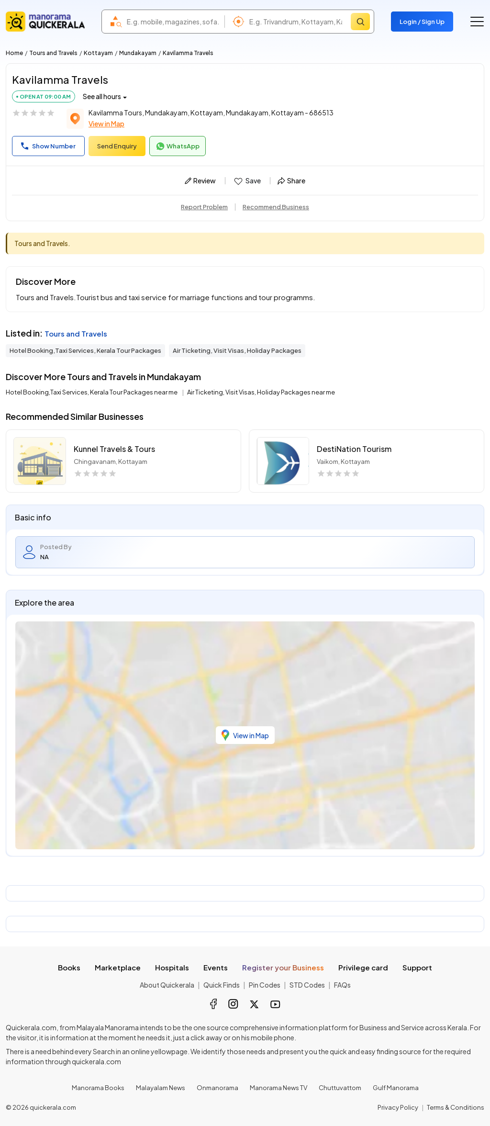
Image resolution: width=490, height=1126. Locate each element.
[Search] (360, 21)
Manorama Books (98, 1088)
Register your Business (283, 967)
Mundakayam (137, 52)
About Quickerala (167, 984)
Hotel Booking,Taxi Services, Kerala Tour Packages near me (92, 392)
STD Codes (307, 984)
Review (200, 180)
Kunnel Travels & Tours (114, 449)
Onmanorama (217, 1088)
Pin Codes (264, 984)
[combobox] (173, 21)
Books (69, 967)
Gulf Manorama (396, 1088)
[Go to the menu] (477, 21)
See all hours (102, 96)
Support (417, 967)
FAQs (342, 984)
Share (291, 180)
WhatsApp (178, 146)
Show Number (48, 146)
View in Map (106, 123)
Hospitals (172, 967)
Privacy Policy (398, 1107)
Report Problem (204, 207)
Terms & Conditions (455, 1107)
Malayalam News (160, 1088)
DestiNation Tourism (354, 449)
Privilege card (363, 967)
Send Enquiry (117, 146)
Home (14, 52)
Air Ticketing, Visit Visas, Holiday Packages (237, 350)
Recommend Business (276, 207)
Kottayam (98, 52)
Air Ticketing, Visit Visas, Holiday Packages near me (261, 392)
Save (247, 181)
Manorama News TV (278, 1088)
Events (215, 967)
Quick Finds (221, 984)
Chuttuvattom (340, 1088)
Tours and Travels (53, 52)
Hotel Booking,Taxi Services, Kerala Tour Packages (85, 350)
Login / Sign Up (422, 21)
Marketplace (118, 967)
